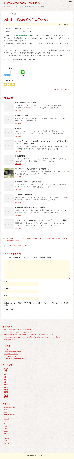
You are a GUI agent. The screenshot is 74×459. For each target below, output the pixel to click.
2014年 (6, 386)
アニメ (5, 416)
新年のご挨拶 (20, 156)
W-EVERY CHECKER (10, 414)
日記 (67, 24)
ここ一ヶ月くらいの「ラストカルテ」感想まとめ (18, 329)
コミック (6, 421)
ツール (5, 428)
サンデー (6, 423)
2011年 (6, 391)
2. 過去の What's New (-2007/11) (13, 351)
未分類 (5, 440)
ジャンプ (6, 426)
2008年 (6, 396)
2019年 (6, 378)
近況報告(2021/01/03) (10, 339)
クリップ (6, 419)
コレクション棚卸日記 (23, 195)
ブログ (53, 35)
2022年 (6, 368)
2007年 (6, 397)
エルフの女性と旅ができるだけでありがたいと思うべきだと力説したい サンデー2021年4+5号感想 (32, 337)
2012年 (6, 389)
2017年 (6, 381)
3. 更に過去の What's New (11, 354)
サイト (6, 296)
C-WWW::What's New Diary (22, 3)
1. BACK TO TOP (8, 349)
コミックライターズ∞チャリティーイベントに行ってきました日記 (41, 220)
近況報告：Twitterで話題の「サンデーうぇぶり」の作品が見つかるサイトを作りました (28, 334)
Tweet (5, 412)
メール (7, 288)
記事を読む (18, 110)
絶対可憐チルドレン (9, 443)
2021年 (6, 374)
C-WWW (66, 89)
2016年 (6, 382)
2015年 (6, 384)
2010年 (6, 392)
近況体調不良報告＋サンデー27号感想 (30, 207)
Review (6, 409)
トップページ (9, 59)
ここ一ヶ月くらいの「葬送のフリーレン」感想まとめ (19, 332)
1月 (6, 371)
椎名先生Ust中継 (21, 116)
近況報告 (18, 128)
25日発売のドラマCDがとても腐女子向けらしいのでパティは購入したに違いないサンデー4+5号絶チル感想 (36, 239)
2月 (6, 370)
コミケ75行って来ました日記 (15, 245)
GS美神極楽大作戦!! (9, 407)
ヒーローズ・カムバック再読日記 (28, 182)
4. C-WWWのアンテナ (10, 356)
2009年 (6, 394)
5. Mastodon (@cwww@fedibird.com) (14, 358)
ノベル (5, 431)
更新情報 (6, 438)
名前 (6, 281)
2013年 (6, 387)
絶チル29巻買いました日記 (25, 103)
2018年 (6, 379)
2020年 (6, 376)
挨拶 (57, 89)
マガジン (6, 433)
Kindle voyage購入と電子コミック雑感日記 (32, 169)
